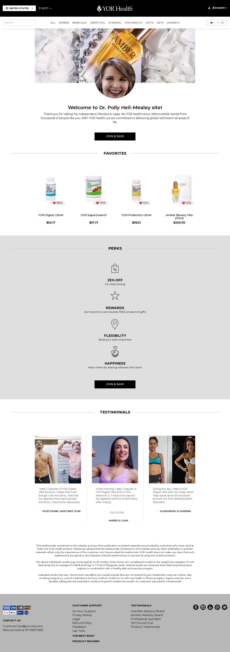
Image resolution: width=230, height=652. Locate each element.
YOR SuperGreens (94, 215)
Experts (173, 22)
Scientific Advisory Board (147, 611)
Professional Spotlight (146, 619)
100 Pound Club (142, 623)
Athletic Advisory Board (147, 615)
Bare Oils (79, 22)
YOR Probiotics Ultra (136, 215)
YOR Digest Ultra (50, 215)
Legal (76, 619)
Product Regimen (85, 641)
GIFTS (150, 22)
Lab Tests (78, 630)
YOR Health (133, 22)
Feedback (79, 627)
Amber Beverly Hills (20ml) (179, 217)
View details (117, 512)
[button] (40, 479)
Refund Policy (82, 623)
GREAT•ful (97, 22)
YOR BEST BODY (83, 635)
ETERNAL (115, 22)
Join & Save (115, 136)
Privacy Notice (82, 615)
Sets (160, 22)
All (53, 22)
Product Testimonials (145, 627)
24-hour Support (84, 611)
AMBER (64, 22)
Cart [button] (217, 22)
